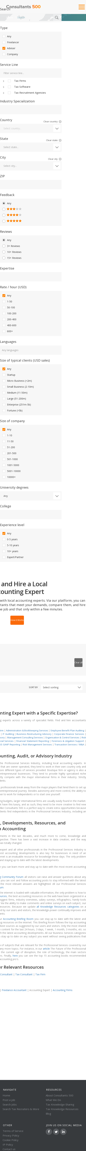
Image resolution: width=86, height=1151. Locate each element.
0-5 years (10, 539)
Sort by (33, 687)
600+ (7, 331)
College (5, 506)
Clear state (52, 140)
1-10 (7, 435)
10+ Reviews (11, 252)
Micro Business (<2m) (17, 381)
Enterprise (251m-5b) (16, 405)
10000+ (9, 477)
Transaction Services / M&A (69, 744)
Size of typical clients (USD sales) (25, 360)
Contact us (9, 1149)
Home (9, 17)
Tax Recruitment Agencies (26, 93)
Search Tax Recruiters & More (21, 1109)
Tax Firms (16, 81)
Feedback (7, 195)
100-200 (9, 313)
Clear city (53, 158)
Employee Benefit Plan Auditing (67, 730)
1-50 (7, 301)
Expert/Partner (13, 557)
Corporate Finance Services (69, 734)
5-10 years (10, 545)
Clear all (78, 662)
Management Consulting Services (25, 737)
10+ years (10, 551)
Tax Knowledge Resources (62, 1109)
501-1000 (10, 459)
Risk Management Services (37, 744)
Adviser (8, 48)
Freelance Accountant (14, 990)
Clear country (50, 121)
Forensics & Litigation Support (68, 741)
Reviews (6, 231)
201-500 (9, 453)
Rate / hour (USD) (13, 287)
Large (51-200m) (14, 399)
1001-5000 (10, 465)
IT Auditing (8, 734)
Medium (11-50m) (14, 393)
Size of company (12, 421)
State (4, 139)
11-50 (8, 441)
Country (6, 120)
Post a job (9, 1100)
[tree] (31, 87)
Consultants (23, 7)
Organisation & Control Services (62, 737)
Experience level (12, 525)
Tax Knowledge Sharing (60, 1104)
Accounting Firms (62, 990)
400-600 (9, 325)
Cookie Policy (10, 1140)
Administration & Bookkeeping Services (27, 730)
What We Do (53, 1100)
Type (4, 28)
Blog (48, 1113)
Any (6, 36)
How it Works (17, 620)
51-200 (8, 447)
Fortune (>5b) (12, 410)
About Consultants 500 (59, 1095)
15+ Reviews (11, 258)
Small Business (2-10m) (18, 387)
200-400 (9, 319)
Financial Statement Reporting (32, 741)
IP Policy (8, 1144)
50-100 (8, 307)
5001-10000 (11, 471)
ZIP (2, 176)
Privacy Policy (11, 1135)
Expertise (7, 268)
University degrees (14, 487)
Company (10, 54)
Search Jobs (10, 1104)
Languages (8, 342)
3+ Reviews (11, 246)
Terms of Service (13, 1131)
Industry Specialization (17, 101)
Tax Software (18, 87)
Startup (8, 375)
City (3, 157)
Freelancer (10, 42)
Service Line (9, 64)
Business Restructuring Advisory (34, 734)
